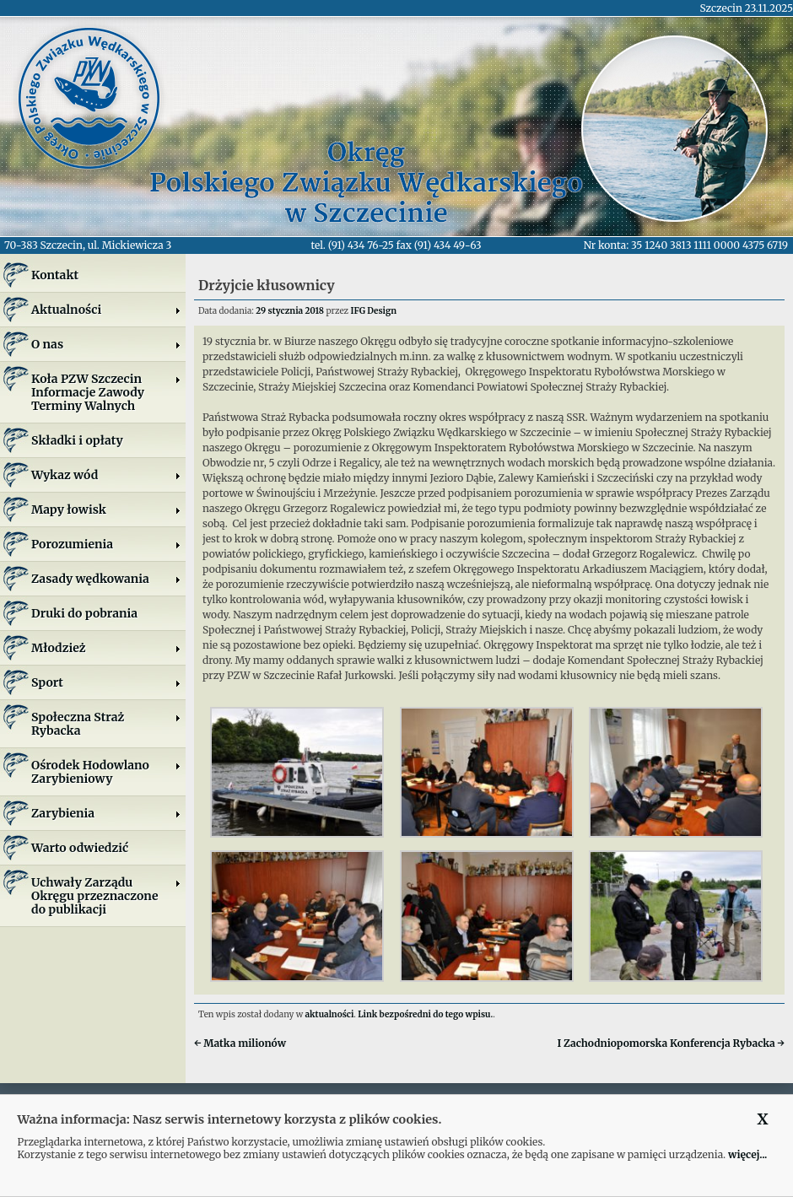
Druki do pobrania (84, 613)
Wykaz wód (106, 475)
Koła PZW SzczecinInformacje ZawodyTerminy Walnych (106, 392)
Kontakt (54, 275)
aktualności (329, 1014)
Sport (106, 682)
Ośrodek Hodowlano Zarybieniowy (106, 772)
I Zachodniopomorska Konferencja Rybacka (671, 1043)
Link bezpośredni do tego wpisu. (425, 1014)
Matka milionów (240, 1043)
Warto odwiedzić (79, 847)
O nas (106, 344)
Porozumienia (106, 544)
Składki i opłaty (77, 440)
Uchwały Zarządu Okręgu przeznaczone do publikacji (106, 896)
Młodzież (106, 647)
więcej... (747, 1154)
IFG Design (373, 310)
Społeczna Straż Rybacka (106, 723)
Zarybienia (106, 813)
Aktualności (106, 309)
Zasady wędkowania (106, 578)
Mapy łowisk (106, 509)
